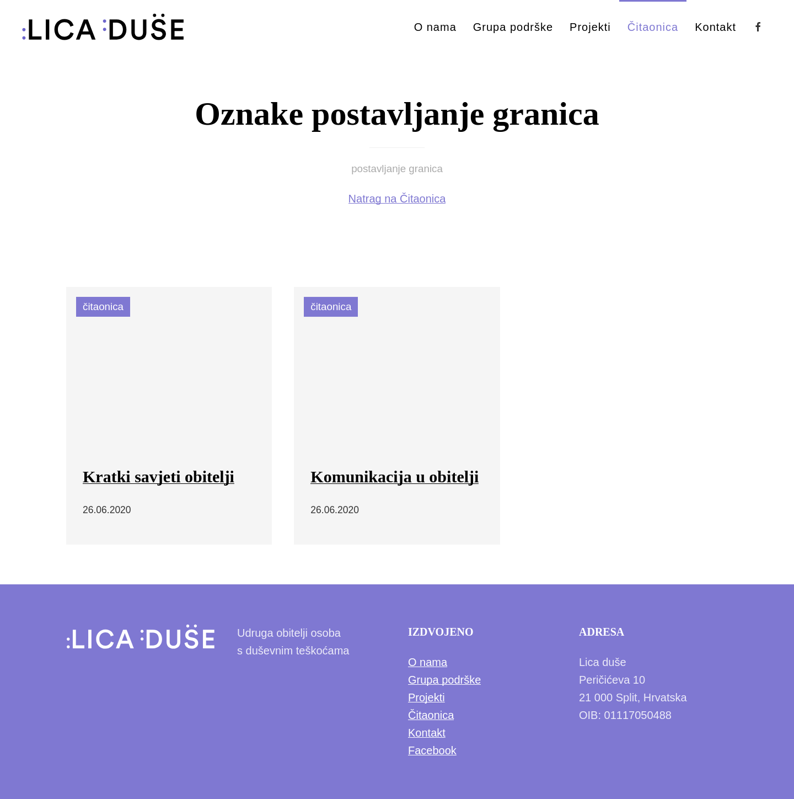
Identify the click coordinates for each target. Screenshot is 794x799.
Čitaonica (652, 27)
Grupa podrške (513, 27)
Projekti (590, 27)
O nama (435, 27)
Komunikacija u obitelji (394, 477)
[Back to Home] (103, 27)
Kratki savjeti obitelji (158, 476)
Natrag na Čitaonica (397, 199)
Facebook (432, 750)
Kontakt (715, 27)
